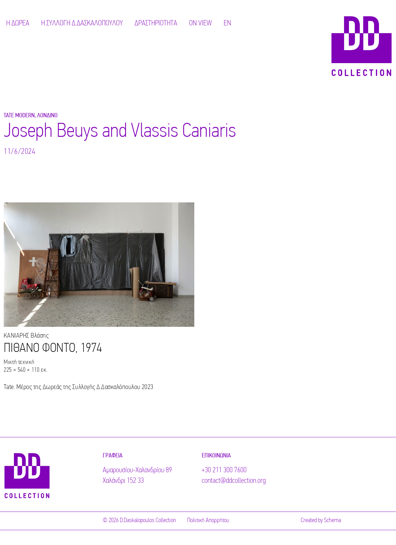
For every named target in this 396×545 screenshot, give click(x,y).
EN (227, 23)
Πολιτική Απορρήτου (208, 520)
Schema (332, 520)
